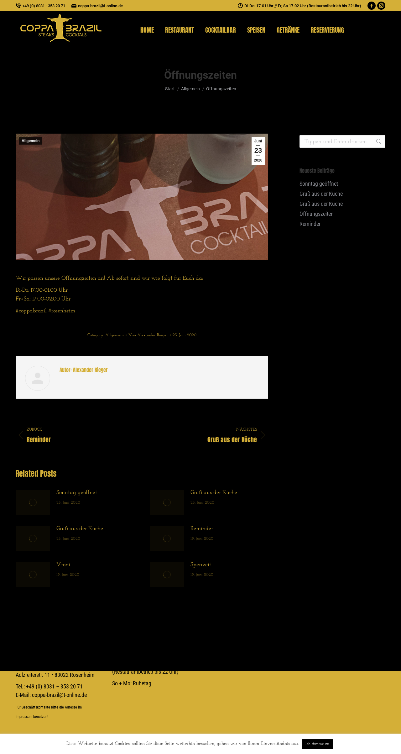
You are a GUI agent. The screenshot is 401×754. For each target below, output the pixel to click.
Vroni (63, 565)
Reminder (201, 529)
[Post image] (33, 502)
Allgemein (30, 141)
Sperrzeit (200, 565)
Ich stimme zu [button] (317, 744)
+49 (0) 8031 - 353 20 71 (40, 6)
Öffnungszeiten (316, 213)
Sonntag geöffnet (76, 493)
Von (148, 335)
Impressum (24, 716)
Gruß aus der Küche (213, 493)
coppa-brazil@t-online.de (97, 6)
